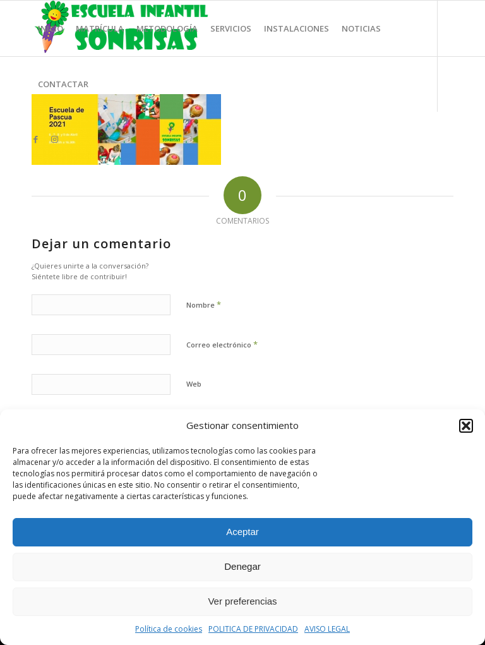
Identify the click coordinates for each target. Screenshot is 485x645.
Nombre (203, 304)
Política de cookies (168, 629)
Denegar (242, 566)
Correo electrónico (222, 344)
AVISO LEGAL (327, 629)
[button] (466, 425)
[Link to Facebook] (35, 139)
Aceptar (242, 531)
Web (193, 384)
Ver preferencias (242, 601)
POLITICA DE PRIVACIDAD (253, 629)
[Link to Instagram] (54, 139)
